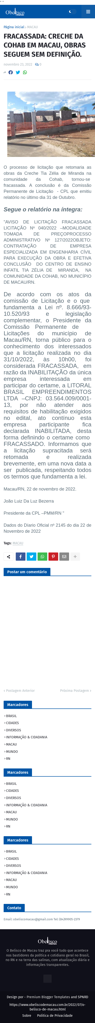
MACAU (32, 27)
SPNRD (83, 997)
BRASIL (11, 716)
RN (8, 759)
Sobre (26, 1016)
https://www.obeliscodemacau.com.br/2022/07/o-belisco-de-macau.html (47, 1007)
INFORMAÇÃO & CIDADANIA (26, 737)
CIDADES (12, 723)
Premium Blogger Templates (48, 997)
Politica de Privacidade (55, 1016)
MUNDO (12, 752)
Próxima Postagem (74, 691)
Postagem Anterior (20, 691)
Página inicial (14, 27)
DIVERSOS (13, 730)
